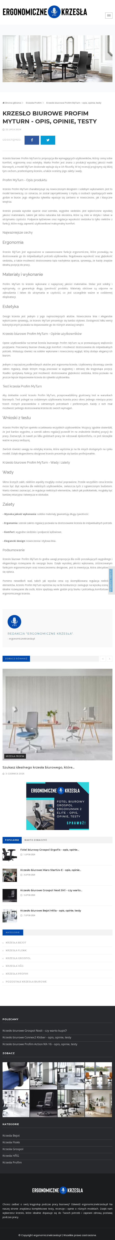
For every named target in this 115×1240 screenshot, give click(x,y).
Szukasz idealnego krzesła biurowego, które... (39, 767)
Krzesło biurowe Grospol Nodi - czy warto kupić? (35, 1030)
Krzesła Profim (34, 102)
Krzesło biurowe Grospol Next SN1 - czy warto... (51, 890)
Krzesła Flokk (16, 950)
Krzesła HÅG (15, 966)
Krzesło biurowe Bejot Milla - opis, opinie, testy (50, 910)
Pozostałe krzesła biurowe (26, 981)
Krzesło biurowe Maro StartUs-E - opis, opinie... (50, 870)
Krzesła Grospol (18, 958)
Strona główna (12, 103)
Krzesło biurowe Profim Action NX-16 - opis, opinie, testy (40, 1044)
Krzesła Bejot (16, 942)
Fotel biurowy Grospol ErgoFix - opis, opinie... (49, 849)
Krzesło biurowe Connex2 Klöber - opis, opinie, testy (37, 1037)
